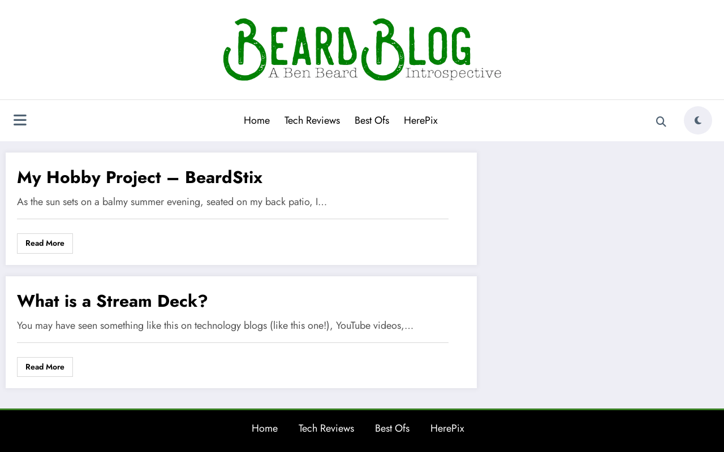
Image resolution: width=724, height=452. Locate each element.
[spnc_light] (698, 120)
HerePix (421, 120)
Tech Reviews (312, 120)
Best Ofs (372, 120)
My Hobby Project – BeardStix (139, 177)
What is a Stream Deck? (112, 301)
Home (257, 120)
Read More (44, 243)
